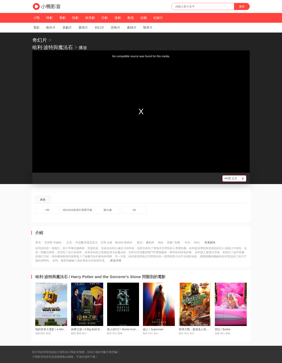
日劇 (104, 17)
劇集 (43, 199)
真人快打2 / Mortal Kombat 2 (124, 329)
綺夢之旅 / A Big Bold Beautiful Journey (95, 329)
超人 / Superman (153, 329)
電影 (36, 27)
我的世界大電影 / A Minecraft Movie (57, 329)
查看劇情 (209, 242)
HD (48, 209)
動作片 (51, 27)
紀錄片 (158, 17)
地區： (162, 242)
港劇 (118, 17)
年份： (189, 242)
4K (134, 209)
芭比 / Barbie (222, 329)
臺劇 (62, 17)
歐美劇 (90, 17)
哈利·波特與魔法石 (52, 47)
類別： (141, 242)
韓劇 (49, 17)
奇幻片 (39, 40)
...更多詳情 (114, 260)
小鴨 (36, 17)
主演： (70, 242)
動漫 (130, 17)
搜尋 (242, 6)
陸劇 (75, 17)
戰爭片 (148, 27)
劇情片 (131, 27)
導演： (39, 242)
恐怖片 (115, 27)
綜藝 (144, 17)
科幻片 (99, 27)
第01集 (107, 209)
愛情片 (83, 27)
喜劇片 (67, 27)
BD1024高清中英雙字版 (77, 209)
